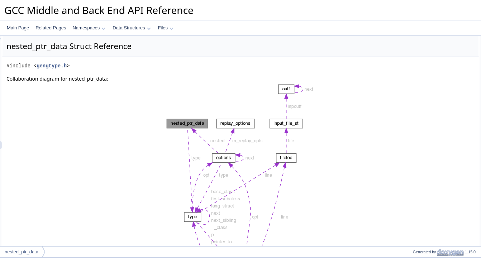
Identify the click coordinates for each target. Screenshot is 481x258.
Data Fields (412, 39)
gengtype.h (141, 65)
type (411, 47)
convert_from (419, 63)
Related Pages (50, 27)
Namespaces (88, 27)
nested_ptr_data (21, 251)
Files (165, 27)
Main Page (18, 27)
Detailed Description (420, 71)
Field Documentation (420, 79)
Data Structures (132, 27)
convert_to (417, 55)
